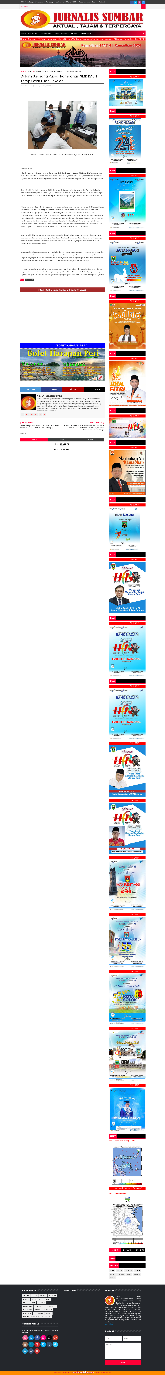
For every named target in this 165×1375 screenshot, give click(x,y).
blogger (34, 440)
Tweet (31, 389)
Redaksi (102, 2)
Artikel (34, 1295)
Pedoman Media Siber (87, 2)
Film (41, 1299)
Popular (127, 1250)
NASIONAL (32, 33)
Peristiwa (27, 1313)
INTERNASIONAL (62, 33)
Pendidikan (27, 1310)
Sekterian (35, 1317)
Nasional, (54, 86)
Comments (139, 1250)
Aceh (112, 1270)
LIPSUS (74, 33)
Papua (129, 1274)
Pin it (74, 389)
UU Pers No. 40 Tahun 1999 (66, 2)
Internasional (29, 1303)
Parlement (39, 1306)
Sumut (112, 1277)
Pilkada (49, 1313)
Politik (26, 1317)
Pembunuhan (51, 1306)
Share (53, 389)
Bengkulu (128, 1270)
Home (23, 33)
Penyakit (38, 1310)
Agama (26, 1295)
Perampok (48, 1310)
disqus (62, 440)
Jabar (137, 1270)
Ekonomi (52, 1295)
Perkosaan (38, 1313)
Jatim (112, 1274)
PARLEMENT (46, 33)
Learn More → (110, 1324)
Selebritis (46, 1317)
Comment (95, 389)
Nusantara (28, 1306)
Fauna (34, 1299)
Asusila (43, 1295)
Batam (119, 1270)
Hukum (47, 1299)
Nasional (29, 71)
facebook (90, 440)
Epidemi (26, 1299)
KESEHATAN (86, 33)
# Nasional (29, 280)
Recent (115, 1250)
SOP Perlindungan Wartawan (32, 2)
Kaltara (120, 1274)
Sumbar (137, 1274)
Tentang (49, 2)
